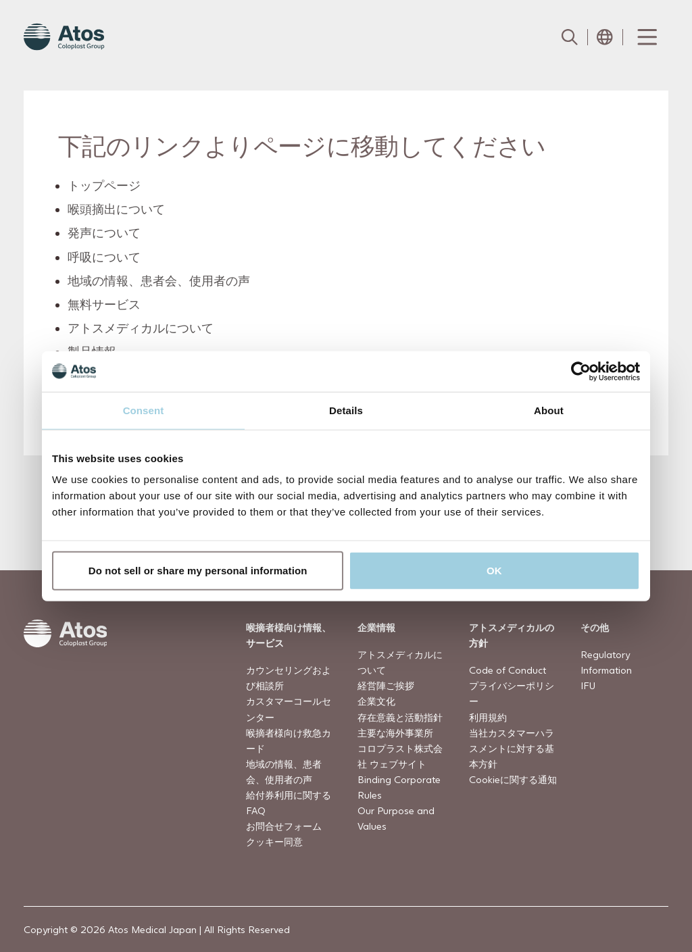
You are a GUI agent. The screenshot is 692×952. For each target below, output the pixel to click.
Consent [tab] (143, 410)
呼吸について (104, 257)
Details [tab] (346, 410)
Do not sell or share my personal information (198, 570)
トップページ (104, 185)
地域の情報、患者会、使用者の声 (159, 281)
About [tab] (549, 410)
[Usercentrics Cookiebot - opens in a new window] (581, 371)
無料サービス (104, 304)
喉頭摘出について (117, 209)
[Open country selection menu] (605, 37)
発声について (104, 233)
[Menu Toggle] (646, 37)
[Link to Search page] (570, 37)
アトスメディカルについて (141, 328)
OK (494, 570)
